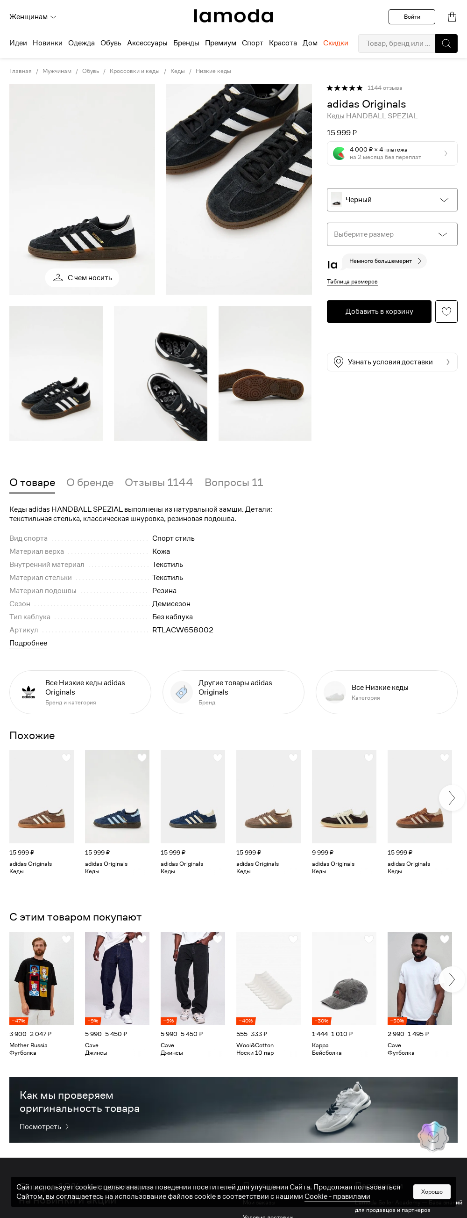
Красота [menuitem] (283, 43)
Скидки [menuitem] (335, 43)
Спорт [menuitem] (252, 43)
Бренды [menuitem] (186, 43)
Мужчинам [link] (56, 71)
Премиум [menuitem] (220, 43)
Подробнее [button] (28, 643)
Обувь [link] (90, 71)
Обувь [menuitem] (110, 43)
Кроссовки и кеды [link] (135, 71)
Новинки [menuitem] (48, 43)
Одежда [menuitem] (81, 43)
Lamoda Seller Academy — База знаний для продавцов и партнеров (408, 1206)
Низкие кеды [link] (213, 71)
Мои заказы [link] (259, 1202)
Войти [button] (412, 17)
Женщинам (33, 17)
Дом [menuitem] (310, 43)
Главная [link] (20, 71)
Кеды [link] (177, 71)
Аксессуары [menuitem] (147, 43)
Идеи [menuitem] (18, 43)
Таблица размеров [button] (352, 281)
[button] (446, 43)
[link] (233, 15)
